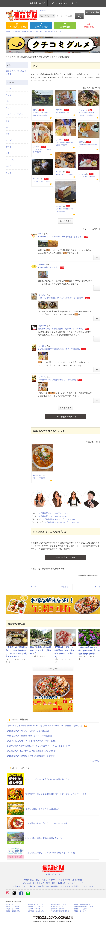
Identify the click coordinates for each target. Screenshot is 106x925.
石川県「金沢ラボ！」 (13, 911)
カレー (34, 587)
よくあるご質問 (43, 883)
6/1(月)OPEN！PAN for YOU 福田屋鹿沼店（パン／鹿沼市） (33, 751)
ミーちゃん (59, 206)
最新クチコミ (44, 10)
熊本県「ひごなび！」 (35, 904)
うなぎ (8, 173)
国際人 (81, 142)
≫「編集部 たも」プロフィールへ (53, 516)
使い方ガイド (29, 883)
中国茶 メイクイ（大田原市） (65, 174)
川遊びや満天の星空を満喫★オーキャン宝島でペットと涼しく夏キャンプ (38, 746)
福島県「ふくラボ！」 (13, 906)
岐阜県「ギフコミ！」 (58, 906)
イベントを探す (41, 25)
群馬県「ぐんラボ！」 (13, 909)
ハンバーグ (10, 160)
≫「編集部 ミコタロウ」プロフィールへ (61, 522)
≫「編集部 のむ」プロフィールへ (53, 513)
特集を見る (89, 25)
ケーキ (8, 147)
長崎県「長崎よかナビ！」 (83, 904)
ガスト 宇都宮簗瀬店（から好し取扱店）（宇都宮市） (61, 298)
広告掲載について (20, 886)
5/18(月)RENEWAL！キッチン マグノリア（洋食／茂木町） (32, 741)
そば (8, 121)
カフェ (97, 587)
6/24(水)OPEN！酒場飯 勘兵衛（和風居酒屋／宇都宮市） (31, 756)
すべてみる (53, 669)
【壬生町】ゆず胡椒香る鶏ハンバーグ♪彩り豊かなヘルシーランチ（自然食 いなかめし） (45, 725)
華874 (34, 110)
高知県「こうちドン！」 (82, 911)
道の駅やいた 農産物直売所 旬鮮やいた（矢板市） (61, 329)
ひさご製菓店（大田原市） (87, 176)
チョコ (8, 134)
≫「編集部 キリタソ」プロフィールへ (58, 519)
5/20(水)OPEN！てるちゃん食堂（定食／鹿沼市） (28, 731)
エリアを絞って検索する (65, 417)
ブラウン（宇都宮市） (39, 478)
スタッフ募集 (87, 886)
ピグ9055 (42, 326)
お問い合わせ (63, 883)
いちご (8, 166)
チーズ (8, 140)
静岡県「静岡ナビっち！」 (60, 904)
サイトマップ (77, 883)
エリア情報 (65, 25)
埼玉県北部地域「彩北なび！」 (61, 911)
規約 (54, 883)
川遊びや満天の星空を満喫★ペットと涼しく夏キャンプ (40, 650)
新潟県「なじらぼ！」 (35, 906)
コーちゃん (59, 172)
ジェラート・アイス (14, 114)
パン (8, 101)
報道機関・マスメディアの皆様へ (65, 886)
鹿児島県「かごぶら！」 (36, 911)
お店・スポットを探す (17, 25)
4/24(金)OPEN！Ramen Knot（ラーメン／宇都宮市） (30, 736)
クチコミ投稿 (92, 12)
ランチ (8, 88)
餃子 (8, 153)
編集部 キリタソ (38, 475)
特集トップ (65, 587)
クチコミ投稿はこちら (65, 557)
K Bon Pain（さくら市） (63, 112)
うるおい (81, 110)
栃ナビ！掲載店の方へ (39, 886)
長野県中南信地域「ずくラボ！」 (85, 906)
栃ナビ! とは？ (53, 874)
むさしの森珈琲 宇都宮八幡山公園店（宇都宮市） (59, 349)
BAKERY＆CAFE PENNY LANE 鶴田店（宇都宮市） (60, 237)
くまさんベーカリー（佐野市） (42, 181)
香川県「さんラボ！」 (35, 909)
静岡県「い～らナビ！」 (82, 909)
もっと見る (93, 761)
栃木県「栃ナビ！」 (12, 904)
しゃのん (58, 140)
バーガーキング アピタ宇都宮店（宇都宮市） (57, 380)
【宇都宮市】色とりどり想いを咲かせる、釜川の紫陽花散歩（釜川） (88, 650)
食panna (58, 110)
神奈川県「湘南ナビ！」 (59, 909)
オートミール (37, 179)
